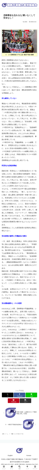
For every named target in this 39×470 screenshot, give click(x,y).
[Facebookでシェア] (19, 395)
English (10, 455)
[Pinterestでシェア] (13, 400)
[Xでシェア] (7, 395)
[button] (25, 400)
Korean (29, 455)
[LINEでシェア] (31, 395)
